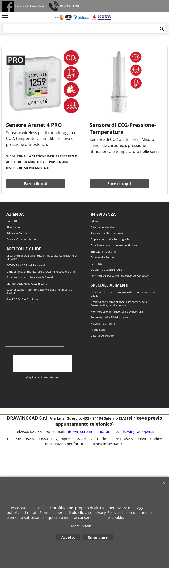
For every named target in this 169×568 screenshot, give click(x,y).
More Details (81, 526)
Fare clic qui (35, 188)
